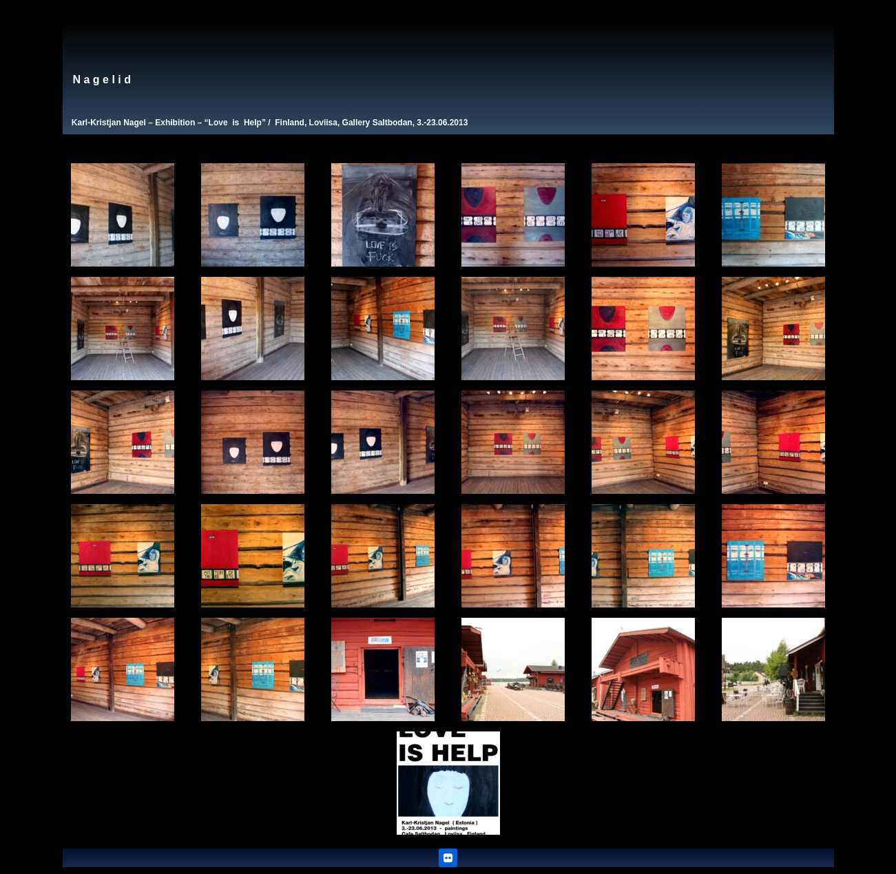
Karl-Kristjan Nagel (109, 122)
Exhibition (175, 122)
